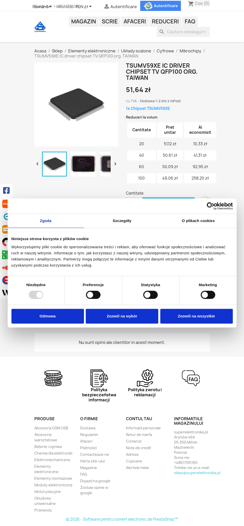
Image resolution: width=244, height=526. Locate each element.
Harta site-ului (92, 461)
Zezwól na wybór (122, 316)
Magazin (83, 21)
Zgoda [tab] (46, 220)
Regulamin (89, 434)
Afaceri (135, 21)
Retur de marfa (139, 434)
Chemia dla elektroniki (53, 453)
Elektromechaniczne (52, 459)
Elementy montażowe (53, 478)
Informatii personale (143, 428)
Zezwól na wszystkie (196, 316)
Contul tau (139, 418)
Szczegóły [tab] (122, 220)
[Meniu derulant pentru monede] (84, 7)
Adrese (132, 454)
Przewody (43, 510)
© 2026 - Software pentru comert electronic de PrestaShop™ (122, 519)
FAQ (190, 21)
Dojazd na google (95, 480)
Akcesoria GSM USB (51, 428)
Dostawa (87, 428)
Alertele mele (137, 467)
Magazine (88, 467)
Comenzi (133, 441)
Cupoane (134, 461)
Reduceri (165, 21)
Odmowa (47, 316)
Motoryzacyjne (47, 491)
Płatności (88, 447)
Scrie (110, 21)
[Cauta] (183, 32)
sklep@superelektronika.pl (197, 472)
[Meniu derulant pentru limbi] (43, 7)
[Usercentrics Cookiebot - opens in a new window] (210, 206)
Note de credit (138, 447)
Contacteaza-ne (94, 454)
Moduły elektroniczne (53, 485)
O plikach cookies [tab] (198, 220)
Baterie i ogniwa (48, 446)
